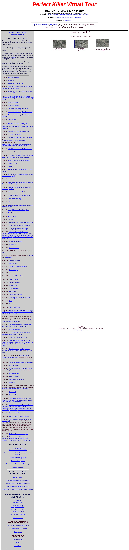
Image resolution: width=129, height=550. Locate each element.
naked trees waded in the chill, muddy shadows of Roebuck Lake (17, 87)
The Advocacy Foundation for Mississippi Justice (17, 489)
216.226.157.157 (14, 373)
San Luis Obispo (69, 17)
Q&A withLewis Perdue (17, 501)
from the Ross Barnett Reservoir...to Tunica (15, 389)
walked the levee (14, 376)
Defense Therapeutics (15, 134)
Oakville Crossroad (14, 213)
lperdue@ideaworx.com (83, 330)
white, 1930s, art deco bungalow (18, 210)
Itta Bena (75, 14)
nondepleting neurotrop (15, 152)
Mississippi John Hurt (15, 276)
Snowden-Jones (14, 285)
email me (13, 57)
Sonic (10, 301)
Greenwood (69, 14)
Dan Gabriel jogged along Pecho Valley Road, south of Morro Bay (16, 349)
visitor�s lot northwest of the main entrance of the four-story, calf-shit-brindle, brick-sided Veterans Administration (17, 400)
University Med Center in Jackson (19, 298)
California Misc (77, 17)
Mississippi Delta (13, 77)
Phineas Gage (13, 270)
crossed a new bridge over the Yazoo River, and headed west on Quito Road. (17, 325)
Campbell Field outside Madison (19, 416)
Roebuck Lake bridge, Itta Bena (18, 109)
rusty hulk (12, 382)
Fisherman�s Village (15, 199)
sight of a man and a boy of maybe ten (21, 362)
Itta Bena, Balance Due (15, 83)
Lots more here (23, 413)
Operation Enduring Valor (18, 458)
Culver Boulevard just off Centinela (19, 225)
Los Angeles (58, 17)
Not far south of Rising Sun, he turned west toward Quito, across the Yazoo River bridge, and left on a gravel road (18, 311)
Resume (17, 543)
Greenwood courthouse (16, 379)
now (3, 252)
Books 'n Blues (17, 477)
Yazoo (11, 304)
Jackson (80, 14)
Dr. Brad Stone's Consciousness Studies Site (18, 449)
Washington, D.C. (69, 20)
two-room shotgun (14, 329)
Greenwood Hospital (15, 294)
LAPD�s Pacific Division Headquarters (20, 222)
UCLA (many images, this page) (18, 229)
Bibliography (18, 532)
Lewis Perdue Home (17, 34)
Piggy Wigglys (13, 279)
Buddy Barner (55, 14)
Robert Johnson (14, 248)
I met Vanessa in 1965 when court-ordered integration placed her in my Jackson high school (18, 97)
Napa (63, 17)
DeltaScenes (62, 14)
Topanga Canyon (14, 282)
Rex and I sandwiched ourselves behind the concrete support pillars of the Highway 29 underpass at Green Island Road (16, 438)
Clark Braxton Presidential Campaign (17, 464)
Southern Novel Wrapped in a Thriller (17, 506)
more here (16, 321)
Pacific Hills (12, 245)
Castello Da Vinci (17, 467)
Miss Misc (85, 14)
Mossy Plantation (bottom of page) (19, 160)
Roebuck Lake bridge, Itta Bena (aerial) (20, 112)
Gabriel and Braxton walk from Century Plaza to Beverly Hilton (16, 333)
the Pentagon (13, 263)
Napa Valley (12, 120)
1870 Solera (12, 216)
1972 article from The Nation (18, 529)
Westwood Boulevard (15, 241)
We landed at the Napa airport (18, 434)
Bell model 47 (13, 413)
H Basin (10, 202)
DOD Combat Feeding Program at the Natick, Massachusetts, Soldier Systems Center (16, 145)
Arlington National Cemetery (18, 267)
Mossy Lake (12, 179)
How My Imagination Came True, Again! (17, 510)
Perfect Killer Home (17, 32)
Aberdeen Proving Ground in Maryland (14, 141)
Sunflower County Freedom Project (18, 480)
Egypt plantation (14, 288)
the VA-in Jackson (14, 307)
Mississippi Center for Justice (17, 192)
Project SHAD (13, 395)
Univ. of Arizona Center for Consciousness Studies (17, 453)
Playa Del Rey (12, 163)
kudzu (11, 273)
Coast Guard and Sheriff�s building (19, 195)
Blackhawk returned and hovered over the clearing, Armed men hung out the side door (17, 369)
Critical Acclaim (18, 518)
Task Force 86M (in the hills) (18, 337)
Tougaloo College (13, 102)
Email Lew (17, 546)
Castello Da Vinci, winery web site (19, 131)
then (28, 251)
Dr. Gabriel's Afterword (18, 515)
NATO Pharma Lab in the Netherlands (20, 149)
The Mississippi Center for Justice (17, 486)
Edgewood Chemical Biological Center (20, 137)
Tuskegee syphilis (14, 260)
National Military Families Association (18, 483)
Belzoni (49, 14)
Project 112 (12, 392)
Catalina (10, 166)
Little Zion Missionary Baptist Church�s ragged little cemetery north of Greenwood (17, 156)
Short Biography (18, 539)
